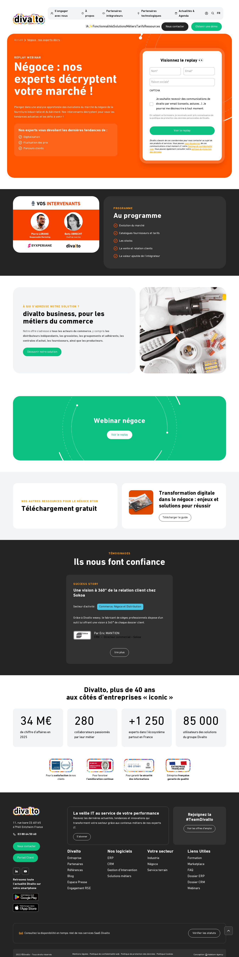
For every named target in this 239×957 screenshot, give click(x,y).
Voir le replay (182, 124)
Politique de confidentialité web (105, 948)
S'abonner (82, 830)
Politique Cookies (165, 948)
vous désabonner (192, 137)
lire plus (119, 646)
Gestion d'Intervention (122, 864)
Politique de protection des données (138, 948)
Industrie (153, 852)
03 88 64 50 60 (27, 828)
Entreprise (74, 852)
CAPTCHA (155, 84)
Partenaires (75, 858)
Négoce (152, 858)
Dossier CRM (196, 876)
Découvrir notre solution (42, 345)
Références (75, 864)
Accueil (18, 34)
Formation (195, 852)
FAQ (190, 864)
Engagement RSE (79, 882)
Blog (70, 870)
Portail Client (25, 851)
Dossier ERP (196, 870)
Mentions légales (80, 948)
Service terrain (157, 864)
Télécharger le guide (175, 511)
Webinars (194, 882)
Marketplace (196, 858)
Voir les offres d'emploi (199, 822)
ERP (110, 852)
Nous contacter (196, 20)
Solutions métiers (119, 870)
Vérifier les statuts (204, 927)
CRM (110, 858)
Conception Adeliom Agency (208, 949)
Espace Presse (77, 876)
